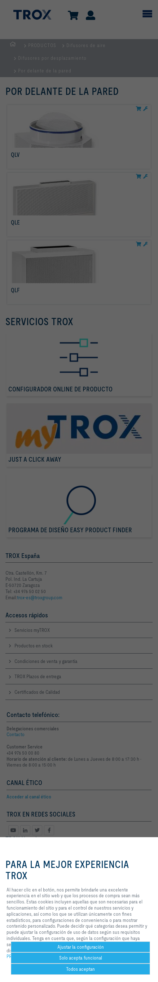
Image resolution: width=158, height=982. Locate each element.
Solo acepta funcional (80, 958)
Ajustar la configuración (80, 947)
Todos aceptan (80, 969)
